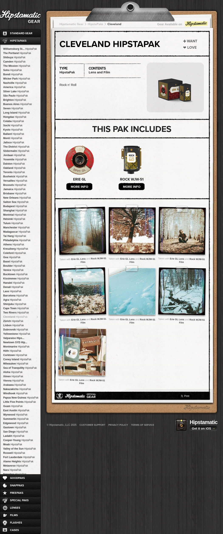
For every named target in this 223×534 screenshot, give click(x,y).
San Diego (15, 431)
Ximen (13, 376)
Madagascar (16, 231)
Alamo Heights (18, 461)
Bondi (13, 74)
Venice (13, 270)
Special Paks (19, 500)
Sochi (13, 125)
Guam (13, 406)
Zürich (13, 321)
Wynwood (15, 414)
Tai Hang (14, 236)
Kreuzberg (15, 248)
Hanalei (14, 282)
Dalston (14, 163)
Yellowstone (16, 333)
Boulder (14, 265)
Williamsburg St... (20, 48)
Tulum (13, 223)
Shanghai (15, 210)
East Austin (16, 410)
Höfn (12, 350)
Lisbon (13, 325)
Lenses (15, 508)
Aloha (13, 372)
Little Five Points (19, 401)
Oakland (14, 168)
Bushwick (15, 176)
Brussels (14, 185)
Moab (12, 444)
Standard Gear (21, 33)
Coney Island (17, 359)
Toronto (14, 172)
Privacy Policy (118, 424)
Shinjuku (14, 304)
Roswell (14, 452)
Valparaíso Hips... (13, 338)
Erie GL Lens (78, 258)
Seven (13, 108)
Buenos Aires (17, 104)
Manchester (16, 227)
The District (16, 146)
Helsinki (14, 219)
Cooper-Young (18, 440)
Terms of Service (142, 424)
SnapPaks (17, 485)
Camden (14, 61)
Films (14, 515)
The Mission (16, 65)
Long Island (16, 112)
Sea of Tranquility (20, 367)
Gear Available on (182, 25)
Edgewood (15, 423)
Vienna (13, 380)
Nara (12, 469)
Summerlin (16, 418)
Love (192, 47)
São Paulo (15, 95)
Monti (12, 138)
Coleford (14, 253)
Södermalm (16, 151)
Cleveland (15, 316)
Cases (14, 530)
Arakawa (14, 384)
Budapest (15, 206)
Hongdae (14, 116)
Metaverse (15, 465)
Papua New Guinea (20, 397)
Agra (12, 299)
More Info (79, 187)
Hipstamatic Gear (71, 24)
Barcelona (15, 295)
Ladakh (13, 435)
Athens (13, 244)
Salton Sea (15, 202)
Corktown (15, 355)
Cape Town (16, 308)
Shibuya (14, 57)
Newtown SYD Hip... (15, 342)
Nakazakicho (17, 389)
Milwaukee (15, 363)
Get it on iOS (203, 428)
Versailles (15, 180)
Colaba (13, 121)
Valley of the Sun (19, 448)
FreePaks (16, 493)
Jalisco (13, 142)
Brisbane (14, 193)
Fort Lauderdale (19, 457)
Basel (12, 261)
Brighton (14, 99)
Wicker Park (16, 78)
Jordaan (14, 155)
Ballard (13, 133)
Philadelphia (17, 240)
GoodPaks (17, 478)
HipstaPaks (18, 41)
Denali (13, 287)
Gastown (14, 427)
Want (192, 41)
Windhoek (15, 393)
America (14, 87)
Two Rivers (16, 312)
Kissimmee (16, 278)
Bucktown (15, 274)
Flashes (16, 522)
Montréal (14, 214)
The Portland (17, 53)
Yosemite (15, 159)
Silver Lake (16, 91)
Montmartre (16, 346)
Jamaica (14, 189)
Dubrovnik (15, 329)
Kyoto (13, 129)
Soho (12, 70)
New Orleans (17, 197)
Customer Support (92, 424)
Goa (11, 257)
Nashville (15, 82)
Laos (12, 291)
